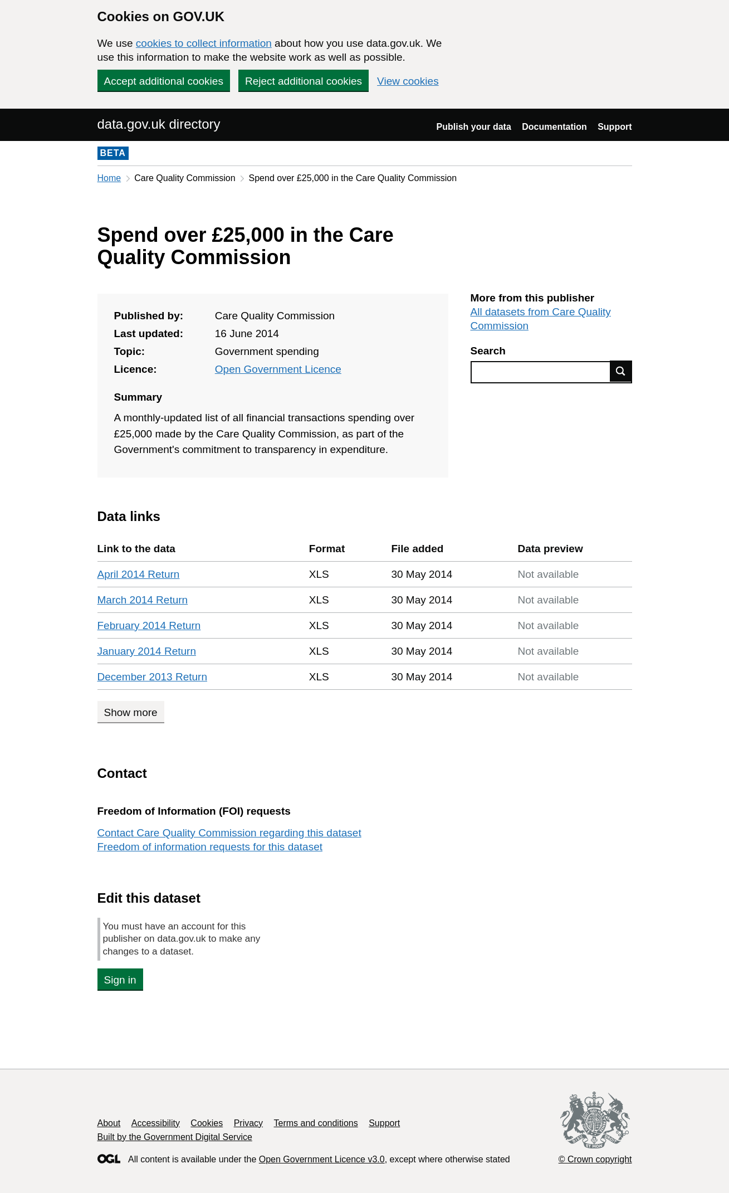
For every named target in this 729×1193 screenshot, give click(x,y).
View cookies (408, 81)
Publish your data (474, 127)
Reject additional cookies (303, 81)
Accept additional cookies (163, 81)
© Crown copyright (595, 1159)
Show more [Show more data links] (131, 712)
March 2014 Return (142, 600)
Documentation (554, 127)
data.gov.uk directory (159, 124)
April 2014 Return (138, 574)
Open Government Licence (278, 369)
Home (109, 178)
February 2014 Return (149, 625)
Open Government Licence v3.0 (322, 1159)
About (109, 1123)
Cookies (206, 1123)
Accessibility (155, 1123)
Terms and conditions (316, 1123)
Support (615, 127)
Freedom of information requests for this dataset (209, 847)
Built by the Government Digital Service (174, 1137)
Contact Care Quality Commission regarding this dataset (229, 833)
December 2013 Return (152, 677)
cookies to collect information (204, 43)
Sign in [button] (120, 980)
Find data (621, 371)
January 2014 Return (146, 651)
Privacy (248, 1123)
